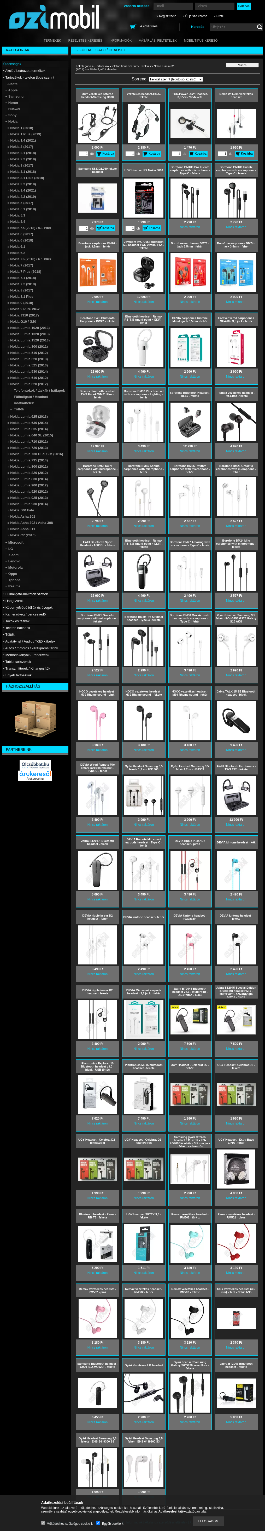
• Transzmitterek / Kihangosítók (26, 668)
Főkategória (83, 66)
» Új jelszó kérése (194, 16)
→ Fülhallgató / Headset (29, 397)
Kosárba (108, 153)
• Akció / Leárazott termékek (24, 71)
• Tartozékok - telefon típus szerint (115, 66)
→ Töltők (17, 409)
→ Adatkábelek (22, 403)
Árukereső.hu (35, 778)
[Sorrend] (176, 79)
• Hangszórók (13, 601)
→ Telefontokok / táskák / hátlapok (37, 390)
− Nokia (144, 66)
